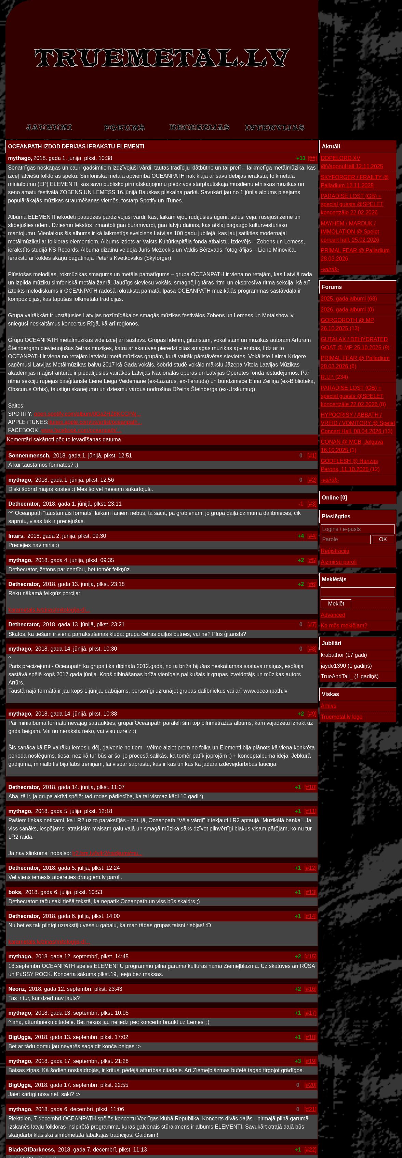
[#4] (312, 536)
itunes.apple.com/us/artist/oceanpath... (95, 422)
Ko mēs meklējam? (344, 625)
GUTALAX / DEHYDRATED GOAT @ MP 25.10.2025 (355, 344)
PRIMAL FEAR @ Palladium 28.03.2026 (355, 255)
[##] (312, 158)
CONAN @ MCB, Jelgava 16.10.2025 (352, 446)
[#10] (310, 787)
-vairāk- (330, 269)
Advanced (333, 615)
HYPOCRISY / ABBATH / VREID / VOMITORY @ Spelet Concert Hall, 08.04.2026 (358, 424)
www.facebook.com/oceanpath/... (81, 430)
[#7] (312, 624)
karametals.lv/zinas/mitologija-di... (49, 610)
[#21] (310, 1109)
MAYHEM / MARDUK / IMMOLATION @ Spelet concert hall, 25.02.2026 (350, 232)
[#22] (310, 1150)
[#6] (312, 584)
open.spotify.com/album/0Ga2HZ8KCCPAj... (87, 414)
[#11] (310, 811)
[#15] (310, 956)
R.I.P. (334, 377)
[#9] (312, 714)
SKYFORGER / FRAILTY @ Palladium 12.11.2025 (355, 181)
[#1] (312, 455)
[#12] (310, 868)
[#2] (312, 480)
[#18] (310, 1037)
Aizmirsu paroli (339, 562)
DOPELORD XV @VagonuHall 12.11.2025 (352, 162)
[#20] (310, 1085)
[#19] (310, 1061)
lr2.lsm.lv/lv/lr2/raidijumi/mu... (107, 853)
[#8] (312, 649)
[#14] (310, 916)
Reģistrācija (335, 551)
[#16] (310, 989)
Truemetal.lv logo (341, 717)
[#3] (312, 504)
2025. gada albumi (349, 299)
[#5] (312, 560)
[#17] (310, 1013)
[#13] (310, 892)
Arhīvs (328, 706)
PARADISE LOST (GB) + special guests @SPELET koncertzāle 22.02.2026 (352, 204)
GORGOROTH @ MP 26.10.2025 (347, 325)
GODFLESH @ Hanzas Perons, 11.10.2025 (350, 466)
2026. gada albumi (347, 310)
